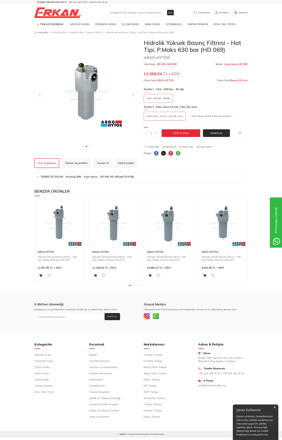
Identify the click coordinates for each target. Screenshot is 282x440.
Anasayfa (41, 32)
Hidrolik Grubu (80, 24)
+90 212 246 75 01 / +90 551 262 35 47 (221, 374)
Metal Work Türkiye (155, 368)
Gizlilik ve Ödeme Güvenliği (104, 398)
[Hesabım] (222, 12)
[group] (86, 91)
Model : (232, 64)
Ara (170, 12)
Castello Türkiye (153, 355)
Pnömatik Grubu (105, 24)
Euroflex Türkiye (153, 361)
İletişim (93, 355)
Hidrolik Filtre (76, 32)
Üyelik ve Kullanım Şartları (104, 411)
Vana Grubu (152, 24)
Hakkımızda (96, 380)
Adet (146, 127)
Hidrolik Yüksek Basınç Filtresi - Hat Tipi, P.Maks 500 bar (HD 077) (111, 258)
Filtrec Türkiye (152, 380)
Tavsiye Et (169, 146)
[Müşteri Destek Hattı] (72, 2)
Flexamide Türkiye (154, 398)
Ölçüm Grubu (130, 24)
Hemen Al (216, 133)
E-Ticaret (130, 434)
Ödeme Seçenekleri (76, 163)
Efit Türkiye (150, 386)
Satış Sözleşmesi (99, 417)
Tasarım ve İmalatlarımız (103, 368)
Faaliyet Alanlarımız (100, 374)
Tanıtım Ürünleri (197, 24)
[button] (86, 146)
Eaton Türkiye (152, 417)
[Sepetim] (241, 12)
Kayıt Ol (112, 316)
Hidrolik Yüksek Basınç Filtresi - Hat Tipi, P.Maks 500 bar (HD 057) (166, 258)
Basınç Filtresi (94, 32)
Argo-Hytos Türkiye (155, 374)
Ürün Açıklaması (47, 163)
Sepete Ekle (181, 133)
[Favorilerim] (202, 12)
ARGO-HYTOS (157, 57)
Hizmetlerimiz (97, 386)
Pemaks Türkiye (153, 411)
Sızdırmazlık (174, 24)
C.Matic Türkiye (152, 405)
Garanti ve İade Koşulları (103, 405)
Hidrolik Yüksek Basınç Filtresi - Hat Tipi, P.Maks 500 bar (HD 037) (221, 258)
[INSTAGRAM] (147, 316)
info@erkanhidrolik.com (212, 386)
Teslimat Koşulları (99, 392)
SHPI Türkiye (151, 392)
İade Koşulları (126, 163)
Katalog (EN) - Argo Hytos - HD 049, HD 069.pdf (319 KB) (100, 176)
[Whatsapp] (157, 316)
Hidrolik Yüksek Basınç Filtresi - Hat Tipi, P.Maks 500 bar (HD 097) (57, 258)
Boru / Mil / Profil (225, 24)
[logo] (57, 12)
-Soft (121, 434)
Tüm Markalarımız (99, 361)
